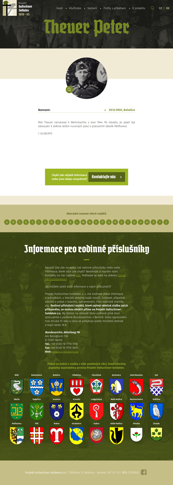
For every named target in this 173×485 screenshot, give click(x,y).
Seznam (92, 8)
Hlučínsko (75, 8)
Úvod (59, 8)
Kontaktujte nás (104, 177)
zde (78, 275)
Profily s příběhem (114, 8)
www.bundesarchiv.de (65, 351)
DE (168, 8)
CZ (160, 8)
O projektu (138, 8)
